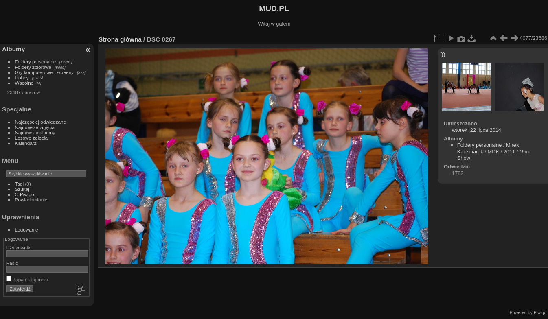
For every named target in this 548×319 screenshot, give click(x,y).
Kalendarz (26, 143)
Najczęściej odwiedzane (40, 122)
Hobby (22, 77)
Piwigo (540, 312)
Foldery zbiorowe (33, 67)
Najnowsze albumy (35, 132)
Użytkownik (18, 247)
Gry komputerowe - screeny (44, 72)
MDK (493, 152)
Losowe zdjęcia (31, 137)
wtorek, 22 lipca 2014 (476, 130)
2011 (509, 152)
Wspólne (24, 82)
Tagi (19, 183)
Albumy (13, 49)
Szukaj (22, 189)
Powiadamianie (31, 199)
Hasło (12, 263)
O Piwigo (24, 194)
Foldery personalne (35, 61)
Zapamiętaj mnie (27, 279)
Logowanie (26, 229)
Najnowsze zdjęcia (35, 127)
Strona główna (120, 39)
